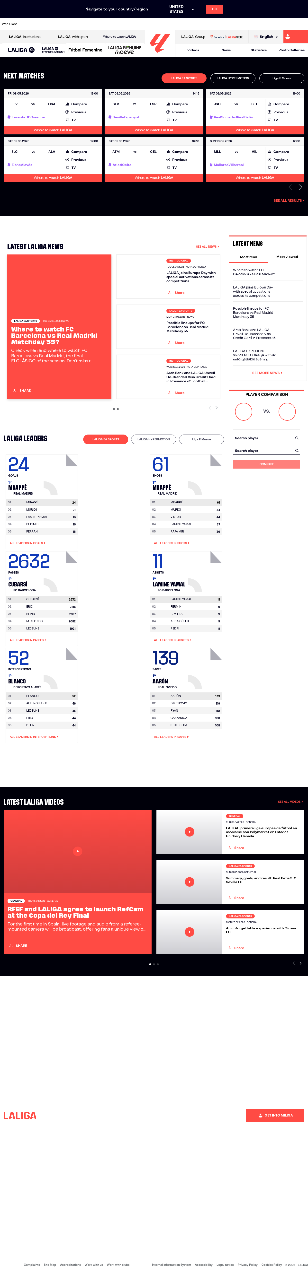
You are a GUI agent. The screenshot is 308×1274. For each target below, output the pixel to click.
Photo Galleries (292, 50)
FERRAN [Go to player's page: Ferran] (32, 531)
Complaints (32, 1264)
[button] (21, 50)
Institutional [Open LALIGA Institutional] (25, 37)
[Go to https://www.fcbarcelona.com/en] (100, 24)
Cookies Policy (272, 1264)
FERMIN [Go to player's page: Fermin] (176, 606)
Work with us (94, 1264)
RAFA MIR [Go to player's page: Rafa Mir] (177, 531)
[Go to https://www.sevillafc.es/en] (273, 24)
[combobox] (266, 438)
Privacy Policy (248, 1264)
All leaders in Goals (27, 543)
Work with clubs (118, 1264)
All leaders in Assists (172, 640)
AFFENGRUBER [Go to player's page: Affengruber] (36, 703)
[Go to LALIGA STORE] (226, 36)
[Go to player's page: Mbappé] (61, 473)
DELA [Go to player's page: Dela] (30, 725)
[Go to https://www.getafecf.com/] (114, 24)
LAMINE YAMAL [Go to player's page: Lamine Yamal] (37, 516)
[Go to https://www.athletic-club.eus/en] (28, 24)
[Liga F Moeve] (85, 50)
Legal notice (225, 1264)
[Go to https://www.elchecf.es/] (86, 24)
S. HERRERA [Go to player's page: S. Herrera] (179, 725)
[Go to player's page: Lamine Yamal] (205, 570)
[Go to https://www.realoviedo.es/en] (244, 24)
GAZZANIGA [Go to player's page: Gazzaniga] (179, 717)
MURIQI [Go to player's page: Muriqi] (31, 509)
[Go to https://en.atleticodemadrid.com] (42, 24)
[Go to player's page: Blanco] (61, 667)
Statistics (259, 50)
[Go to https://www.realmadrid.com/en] (230, 24)
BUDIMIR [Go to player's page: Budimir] (32, 524)
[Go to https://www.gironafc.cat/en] (129, 24)
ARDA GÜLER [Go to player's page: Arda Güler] (180, 621)
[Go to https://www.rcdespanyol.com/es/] (186, 24)
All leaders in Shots (172, 543)
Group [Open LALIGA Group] (193, 37)
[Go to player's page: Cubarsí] (61, 570)
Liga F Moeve (281, 78)
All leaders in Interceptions (34, 737)
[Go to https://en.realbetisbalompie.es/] (215, 24)
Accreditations (70, 1264)
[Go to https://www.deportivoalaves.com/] (71, 24)
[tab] (184, 78)
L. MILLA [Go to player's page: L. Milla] (176, 613)
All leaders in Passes (28, 640)
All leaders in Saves (171, 737)
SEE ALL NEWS (207, 246)
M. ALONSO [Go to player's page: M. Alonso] (34, 621)
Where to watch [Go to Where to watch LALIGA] (119, 36)
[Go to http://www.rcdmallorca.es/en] (201, 24)
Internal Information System (171, 1264)
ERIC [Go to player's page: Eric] (29, 606)
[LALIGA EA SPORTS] (21, 50)
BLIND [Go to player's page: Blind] (30, 613)
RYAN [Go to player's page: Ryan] (174, 710)
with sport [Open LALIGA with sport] (73, 37)
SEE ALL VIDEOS (290, 801)
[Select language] (267, 37)
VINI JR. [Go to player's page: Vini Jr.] (176, 516)
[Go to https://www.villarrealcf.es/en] (302, 24)
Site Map (50, 1264)
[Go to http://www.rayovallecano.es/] (158, 24)
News (226, 50)
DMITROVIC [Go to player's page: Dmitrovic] (179, 703)
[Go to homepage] (160, 55)
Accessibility (204, 1264)
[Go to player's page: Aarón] (205, 667)
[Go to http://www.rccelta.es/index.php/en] (172, 24)
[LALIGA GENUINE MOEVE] (124, 50)
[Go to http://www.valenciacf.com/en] (288, 24)
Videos (193, 50)
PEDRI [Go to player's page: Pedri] (175, 628)
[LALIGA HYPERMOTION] (53, 50)
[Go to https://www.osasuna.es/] (57, 24)
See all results (289, 200)
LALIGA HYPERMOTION (233, 78)
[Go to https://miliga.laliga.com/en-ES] (295, 36)
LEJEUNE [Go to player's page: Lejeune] (32, 628)
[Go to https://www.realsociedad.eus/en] (259, 24)
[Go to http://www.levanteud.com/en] (143, 24)
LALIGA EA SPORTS (184, 78)
